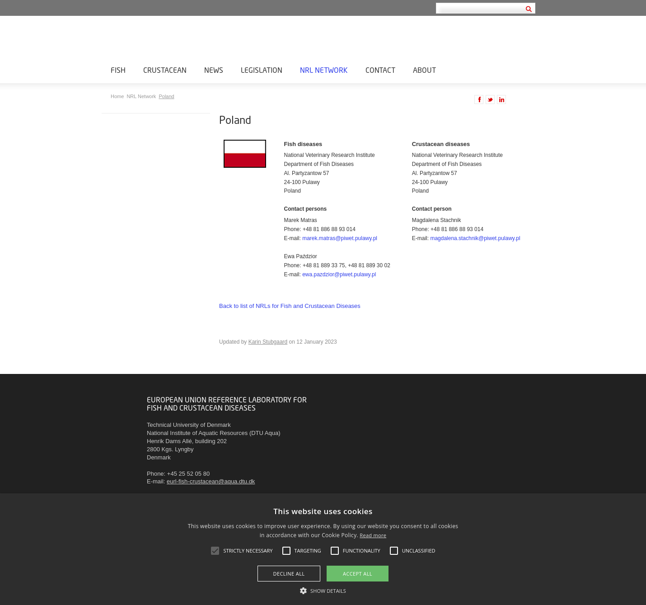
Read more (373, 535)
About (424, 70)
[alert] (323, 549)
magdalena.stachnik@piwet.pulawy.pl (475, 238)
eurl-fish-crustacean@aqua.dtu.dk (211, 481)
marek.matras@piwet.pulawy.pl (339, 238)
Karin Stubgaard (268, 342)
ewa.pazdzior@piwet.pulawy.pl (339, 274)
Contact (380, 70)
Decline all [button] (289, 573)
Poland (166, 96)
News (213, 70)
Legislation (261, 70)
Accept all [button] (357, 573)
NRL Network (324, 70)
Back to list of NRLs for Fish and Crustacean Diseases (289, 305)
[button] (323, 590)
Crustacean (165, 70)
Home (118, 96)
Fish (118, 70)
